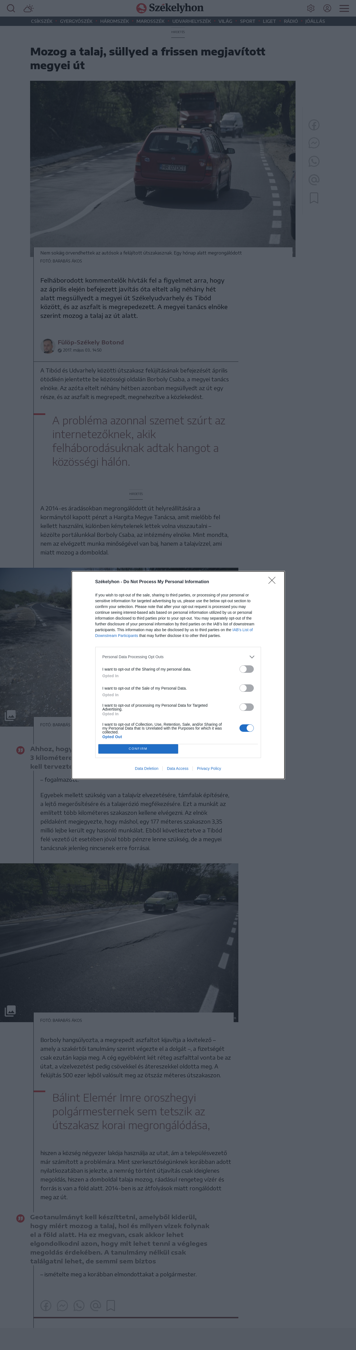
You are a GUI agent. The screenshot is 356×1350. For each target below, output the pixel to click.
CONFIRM (138, 749)
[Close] (273, 582)
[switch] (246, 669)
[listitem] (178, 657)
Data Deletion (147, 768)
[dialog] (178, 675)
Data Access (177, 768)
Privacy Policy (209, 768)
